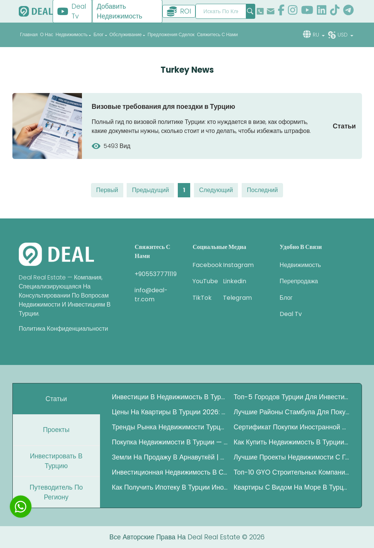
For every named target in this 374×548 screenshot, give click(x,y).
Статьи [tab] (56, 398)
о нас (46, 34)
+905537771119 (156, 274)
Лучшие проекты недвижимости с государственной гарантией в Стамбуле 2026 (292, 457)
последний (262, 190)
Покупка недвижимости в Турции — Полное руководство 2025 (170, 442)
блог (286, 297)
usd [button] (343, 34)
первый (107, 190)
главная (29, 34)
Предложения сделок (170, 34)
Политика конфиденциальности (63, 328)
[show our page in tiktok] (334, 11)
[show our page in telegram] (348, 11)
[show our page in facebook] (281, 11)
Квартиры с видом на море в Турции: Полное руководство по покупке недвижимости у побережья (292, 487)
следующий (216, 190)
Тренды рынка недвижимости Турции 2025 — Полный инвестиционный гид (170, 427)
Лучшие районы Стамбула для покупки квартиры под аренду (292, 412)
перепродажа (299, 281)
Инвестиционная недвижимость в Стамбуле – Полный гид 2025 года (170, 472)
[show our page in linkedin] (321, 11)
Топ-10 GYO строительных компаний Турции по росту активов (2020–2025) (292, 472)
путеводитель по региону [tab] (56, 492)
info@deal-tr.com (151, 295)
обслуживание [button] (125, 34)
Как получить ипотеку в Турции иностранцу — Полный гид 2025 (170, 487)
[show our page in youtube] (307, 11)
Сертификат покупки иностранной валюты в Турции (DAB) (292, 427)
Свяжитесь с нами (217, 34)
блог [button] (99, 34)
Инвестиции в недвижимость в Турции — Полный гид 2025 (170, 396)
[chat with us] (20, 506)
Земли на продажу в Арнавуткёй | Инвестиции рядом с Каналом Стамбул (170, 457)
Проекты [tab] (56, 429)
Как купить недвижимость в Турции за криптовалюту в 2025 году (292, 442)
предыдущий (150, 190)
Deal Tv (291, 314)
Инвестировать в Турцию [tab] (56, 461)
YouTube (202, 281)
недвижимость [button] (72, 34)
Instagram (232, 265)
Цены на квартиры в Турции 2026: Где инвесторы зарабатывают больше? (170, 412)
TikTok (202, 297)
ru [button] (317, 34)
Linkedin (232, 281)
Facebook (202, 265)
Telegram (232, 297)
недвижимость (300, 265)
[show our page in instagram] (292, 11)
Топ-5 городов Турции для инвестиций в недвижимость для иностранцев (292, 396)
